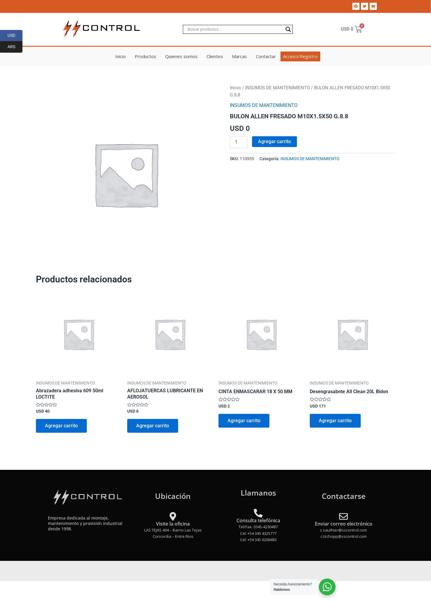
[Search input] (235, 29)
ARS (15, 47)
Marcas (239, 56)
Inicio (120, 56)
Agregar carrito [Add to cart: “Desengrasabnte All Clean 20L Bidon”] (335, 420)
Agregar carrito (274, 141)
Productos (145, 56)
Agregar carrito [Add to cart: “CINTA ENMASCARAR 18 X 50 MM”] (243, 420)
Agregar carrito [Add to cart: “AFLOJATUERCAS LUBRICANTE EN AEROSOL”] (152, 426)
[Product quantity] (238, 142)
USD (15, 35)
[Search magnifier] (288, 29)
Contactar (266, 56)
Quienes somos (181, 56)
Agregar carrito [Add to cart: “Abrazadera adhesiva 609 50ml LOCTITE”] (61, 426)
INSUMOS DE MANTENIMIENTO (277, 87)
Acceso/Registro (300, 56)
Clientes (215, 56)
